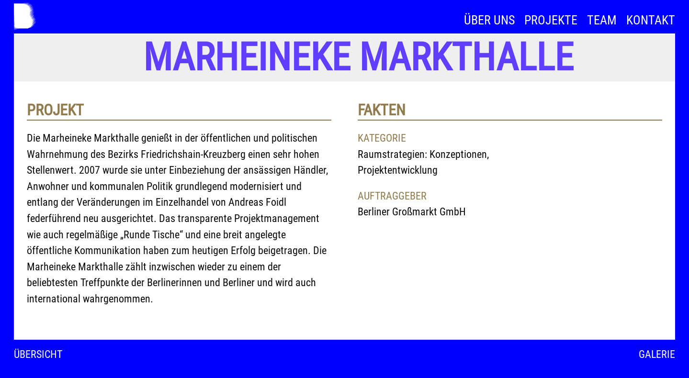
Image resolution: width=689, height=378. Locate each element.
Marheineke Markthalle (358, 57)
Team (602, 20)
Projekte (550, 20)
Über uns (489, 20)
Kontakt (650, 20)
